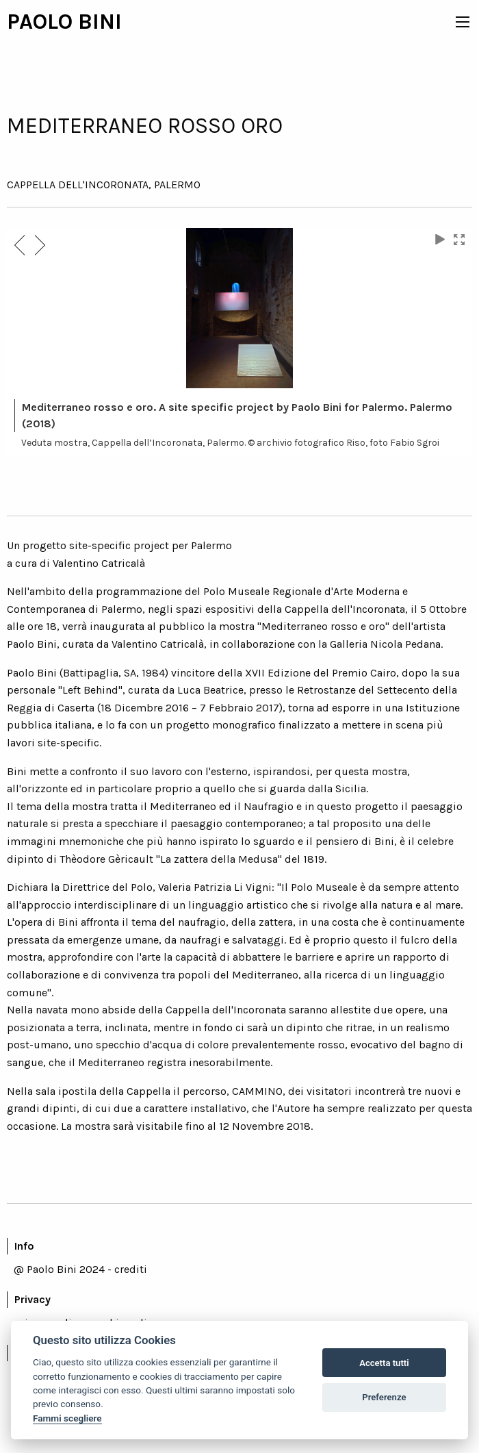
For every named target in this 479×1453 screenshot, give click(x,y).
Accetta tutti (384, 1363)
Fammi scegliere (67, 1418)
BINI (100, 21)
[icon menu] (462, 21)
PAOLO (42, 21)
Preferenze (384, 1397)
